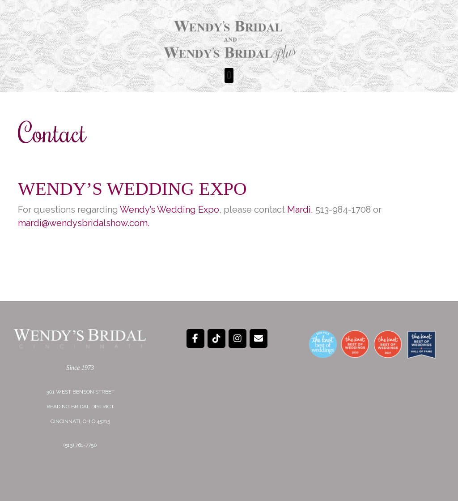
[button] (229, 75)
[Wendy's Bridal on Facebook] (195, 338)
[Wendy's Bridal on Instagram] (237, 338)
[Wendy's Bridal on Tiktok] (216, 338)
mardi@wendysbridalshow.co (79, 223)
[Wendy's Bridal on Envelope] (258, 338)
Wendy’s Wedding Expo (132, 188)
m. (144, 223)
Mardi (299, 209)
